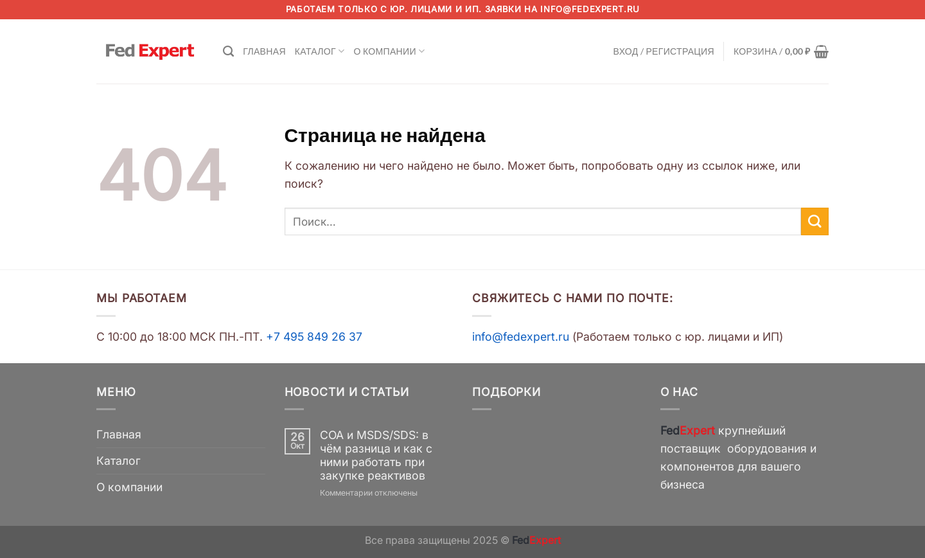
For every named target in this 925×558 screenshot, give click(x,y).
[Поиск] (228, 51)
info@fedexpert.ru (589, 9)
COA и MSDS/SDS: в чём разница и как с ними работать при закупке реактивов (376, 455)
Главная (264, 51)
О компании (389, 51)
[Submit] (815, 221)
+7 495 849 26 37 (314, 336)
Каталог (320, 51)
